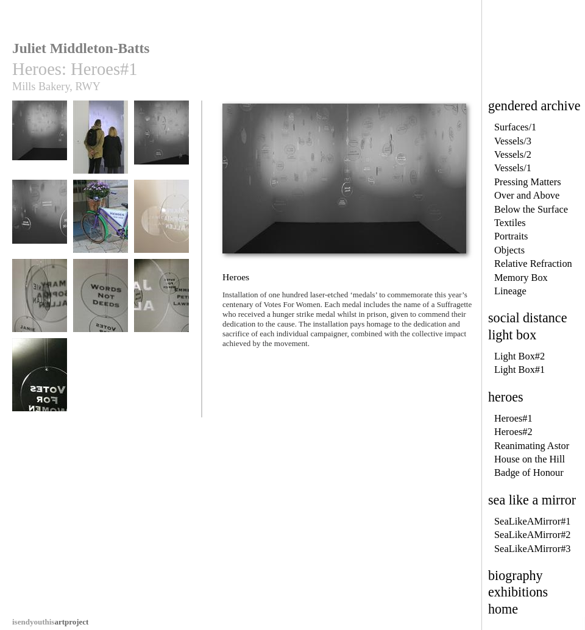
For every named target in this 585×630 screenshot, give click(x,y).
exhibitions (518, 592)
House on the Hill (529, 459)
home (503, 609)
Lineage (510, 291)
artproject (50, 621)
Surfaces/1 (515, 127)
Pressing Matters (527, 182)
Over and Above (526, 195)
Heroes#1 (513, 418)
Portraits (511, 236)
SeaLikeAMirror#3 (532, 548)
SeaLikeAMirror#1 (532, 521)
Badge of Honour (529, 472)
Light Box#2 (519, 356)
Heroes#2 (513, 431)
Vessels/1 (512, 168)
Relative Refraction (533, 263)
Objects (509, 250)
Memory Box (521, 277)
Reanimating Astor (531, 445)
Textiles (510, 222)
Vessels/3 (512, 141)
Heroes (39, 143)
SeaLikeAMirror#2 (532, 534)
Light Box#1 (519, 369)
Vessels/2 (512, 154)
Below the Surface (531, 209)
